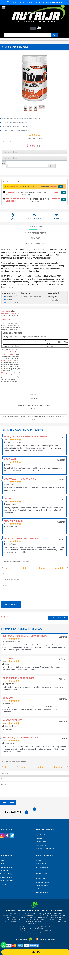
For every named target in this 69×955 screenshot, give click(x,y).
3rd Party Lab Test (42, 867)
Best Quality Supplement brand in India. (26, 437)
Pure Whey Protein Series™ (45, 848)
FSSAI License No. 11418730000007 (32, 929)
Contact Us (3, 884)
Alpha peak (39, 835)
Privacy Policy (4, 870)
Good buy (9, 499)
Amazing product (13, 521)
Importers (39, 860)
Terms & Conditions (6, 877)
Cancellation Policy (6, 874)
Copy (60, 187)
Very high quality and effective (21, 538)
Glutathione (56, 300)
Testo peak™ (40, 838)
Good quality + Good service (20, 479)
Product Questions (35, 243)
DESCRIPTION (35, 226)
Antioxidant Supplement (32, 297)
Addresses (39, 889)
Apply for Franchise (6, 881)
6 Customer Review (35, 138)
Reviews (35, 238)
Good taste (10, 459)
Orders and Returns (42, 885)
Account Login (40, 878)
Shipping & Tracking (42, 882)
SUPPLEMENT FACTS (35, 233)
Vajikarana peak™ (42, 845)
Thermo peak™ (41, 842)
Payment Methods (42, 892)
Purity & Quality (41, 863)
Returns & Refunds (6, 867)
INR (32, 28)
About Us (3, 863)
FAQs (2, 860)
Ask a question (8, 142)
